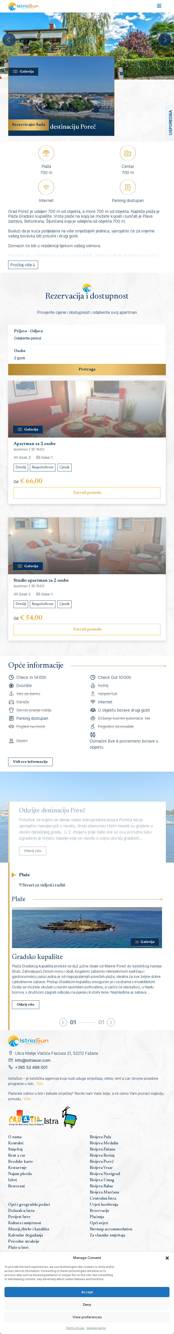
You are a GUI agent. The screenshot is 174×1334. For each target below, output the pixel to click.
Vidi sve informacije (30, 762)
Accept (87, 1292)
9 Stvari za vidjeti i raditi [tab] (42, 885)
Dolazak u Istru (21, 1211)
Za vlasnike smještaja (107, 1235)
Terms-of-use (75, 1328)
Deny (87, 1304)
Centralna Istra (103, 1199)
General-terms (96, 1328)
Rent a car (16, 1156)
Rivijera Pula (100, 1137)
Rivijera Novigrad (105, 1174)
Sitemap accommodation (111, 1229)
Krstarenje (17, 1168)
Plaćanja (97, 1217)
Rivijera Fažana (102, 1150)
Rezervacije (99, 1211)
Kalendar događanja (25, 1235)
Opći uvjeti (99, 1223)
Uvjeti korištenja (104, 1205)
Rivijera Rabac (102, 1186)
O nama (15, 1137)
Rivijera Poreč (102, 1162)
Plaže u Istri (18, 1248)
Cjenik (64, 467)
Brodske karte (20, 1162)
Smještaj (15, 1150)
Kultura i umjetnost (24, 1223)
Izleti (12, 1180)
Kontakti (15, 1143)
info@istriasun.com (33, 1060)
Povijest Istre (19, 1217)
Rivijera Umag (102, 1180)
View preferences (87, 1317)
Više (40, 1084)
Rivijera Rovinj (102, 1156)
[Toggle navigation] (159, 6)
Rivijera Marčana (104, 1193)
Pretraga (87, 369)
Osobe (20, 351)
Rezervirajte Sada (28, 125)
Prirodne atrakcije (23, 1242)
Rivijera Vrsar (101, 1168)
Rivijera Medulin (104, 1143)
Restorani (16, 1186)
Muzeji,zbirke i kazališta (28, 1229)
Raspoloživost (42, 467)
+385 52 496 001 (31, 1067)
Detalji (21, 467)
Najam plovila (20, 1174)
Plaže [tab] (24, 875)
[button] (167, 1258)
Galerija (23, 71)
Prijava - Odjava (28, 331)
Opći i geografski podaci (29, 1205)
